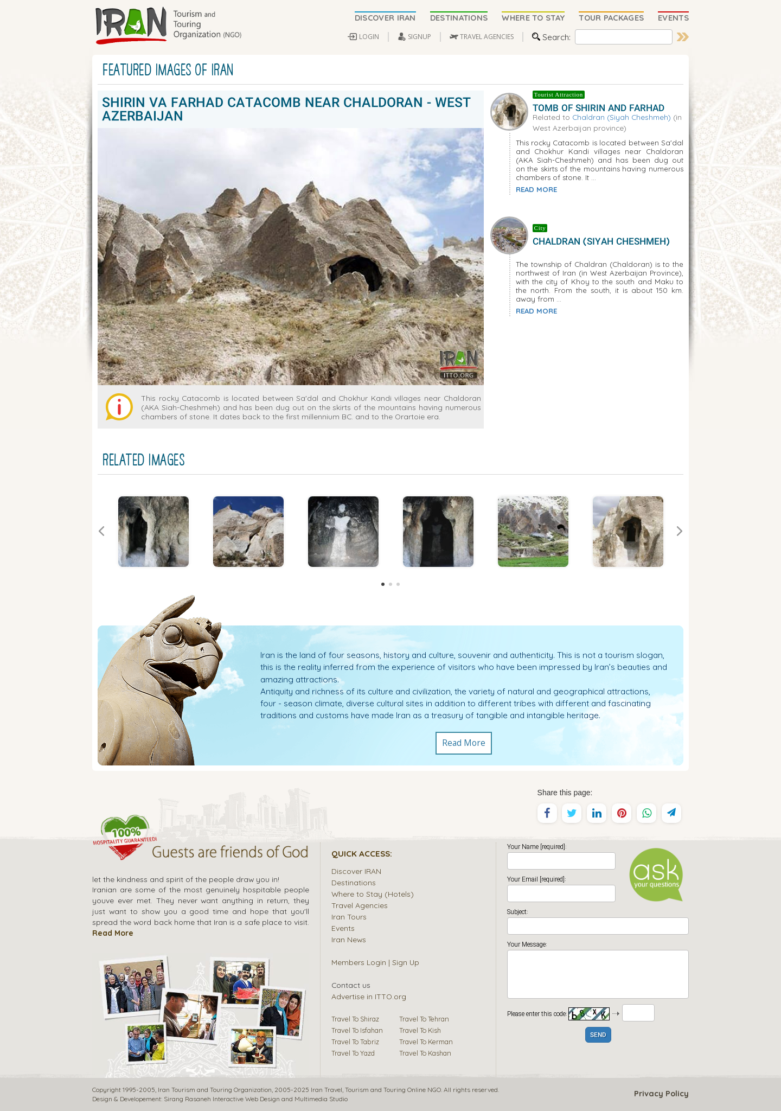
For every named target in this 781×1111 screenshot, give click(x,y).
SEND (598, 1035)
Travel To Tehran (424, 1018)
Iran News (348, 939)
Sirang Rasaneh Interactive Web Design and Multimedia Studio (256, 1099)
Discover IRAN (356, 871)
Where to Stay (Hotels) (372, 893)
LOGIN (369, 36)
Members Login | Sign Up (375, 962)
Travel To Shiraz (355, 1018)
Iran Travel (326, 1090)
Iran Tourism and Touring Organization (215, 1090)
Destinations (353, 882)
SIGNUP (419, 36)
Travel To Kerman (426, 1041)
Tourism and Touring (375, 1090)
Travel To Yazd (353, 1053)
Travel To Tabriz (355, 1041)
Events (343, 928)
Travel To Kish (420, 1030)
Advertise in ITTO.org (368, 996)
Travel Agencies (359, 905)
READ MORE (536, 189)
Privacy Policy (661, 1094)
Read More (463, 743)
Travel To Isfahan (357, 1030)
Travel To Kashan (425, 1053)
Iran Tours (349, 916)
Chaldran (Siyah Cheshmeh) (621, 117)
